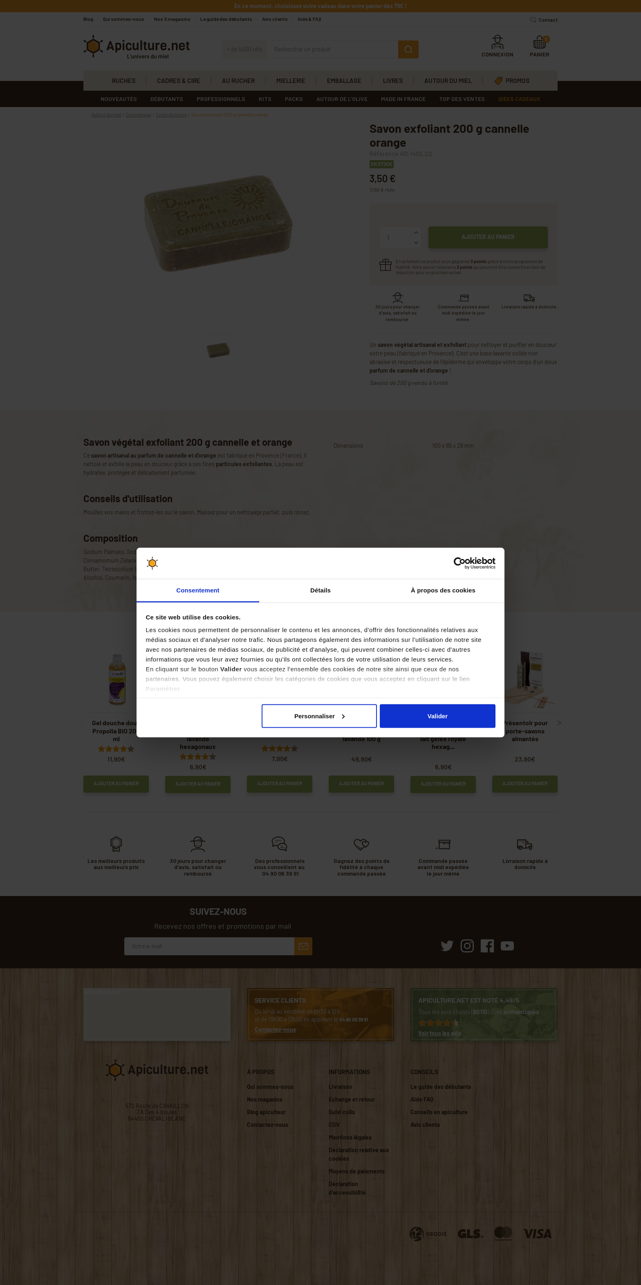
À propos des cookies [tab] (443, 590)
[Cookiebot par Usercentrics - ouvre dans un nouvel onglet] (459, 563)
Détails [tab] (320, 590)
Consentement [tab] (197, 590)
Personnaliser (319, 715)
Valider (438, 715)
